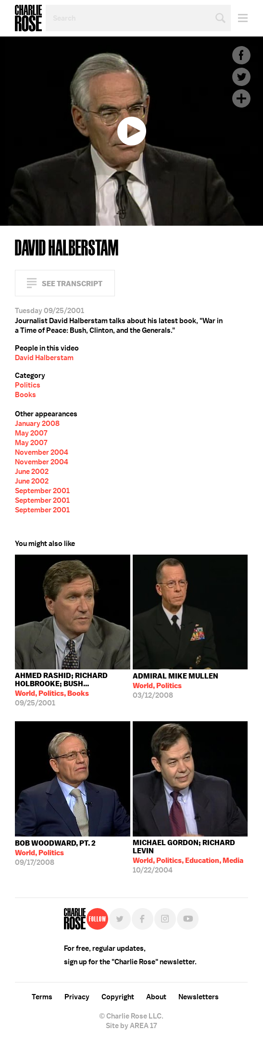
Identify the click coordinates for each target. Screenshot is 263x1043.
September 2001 (42, 491)
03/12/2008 (175, 685)
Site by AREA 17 (131, 1026)
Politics (27, 385)
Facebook (241, 55)
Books (25, 395)
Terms (42, 997)
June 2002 (32, 471)
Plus (241, 98)
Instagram (165, 919)
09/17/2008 (55, 852)
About (156, 997)
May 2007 (31, 433)
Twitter (241, 77)
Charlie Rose (28, 18)
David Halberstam (44, 358)
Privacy (76, 997)
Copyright (117, 997)
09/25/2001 (72, 689)
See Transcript (72, 283)
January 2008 (37, 423)
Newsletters (198, 997)
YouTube (188, 919)
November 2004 (41, 452)
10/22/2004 (190, 856)
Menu (239, 18)
